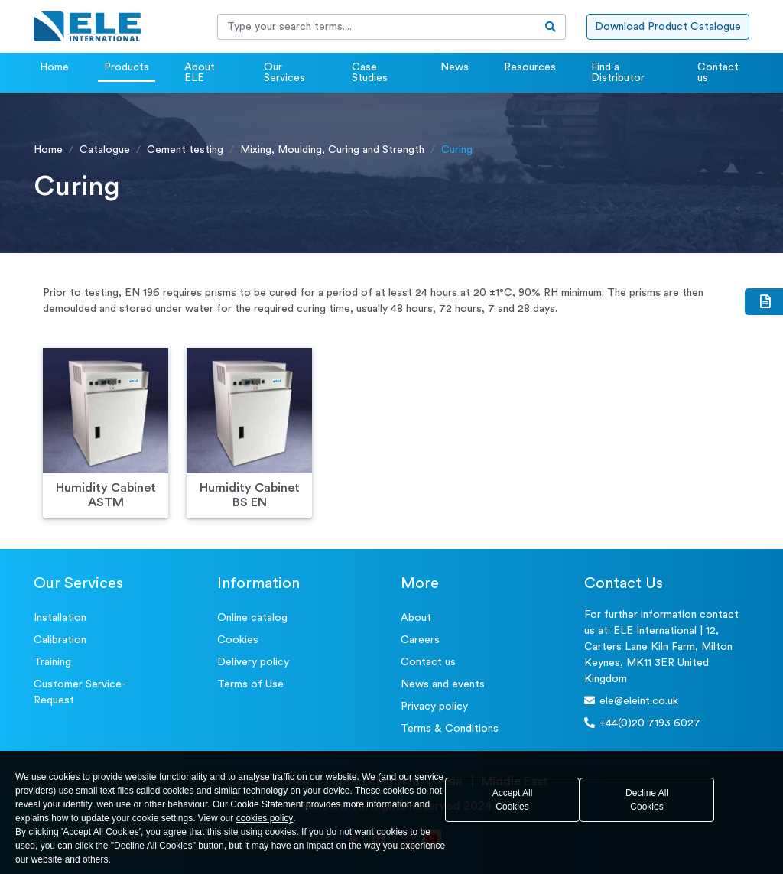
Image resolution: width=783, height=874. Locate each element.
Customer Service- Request (80, 692)
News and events (443, 684)
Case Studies (370, 72)
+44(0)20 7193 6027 (642, 723)
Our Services (284, 72)
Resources (530, 67)
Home (54, 67)
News (454, 67)
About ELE (199, 72)
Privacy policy (434, 706)
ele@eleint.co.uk (631, 701)
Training (52, 662)
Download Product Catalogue (668, 26)
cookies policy (265, 818)
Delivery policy (253, 662)
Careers (420, 640)
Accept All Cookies (512, 800)
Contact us (718, 72)
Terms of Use (250, 684)
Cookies (237, 640)
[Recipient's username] (377, 27)
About (416, 617)
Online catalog (252, 617)
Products (126, 67)
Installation (60, 617)
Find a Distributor (618, 72)
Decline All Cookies (646, 800)
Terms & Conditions (450, 728)
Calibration (60, 640)
